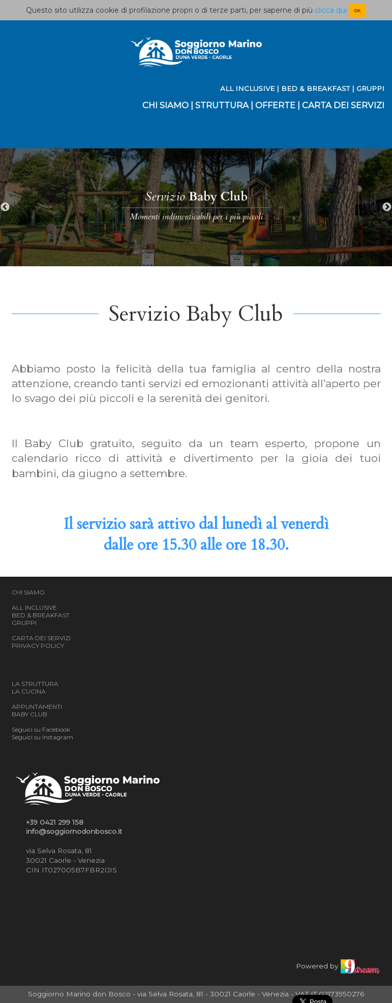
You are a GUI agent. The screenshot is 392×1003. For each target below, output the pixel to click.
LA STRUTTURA (35, 683)
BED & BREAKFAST (315, 88)
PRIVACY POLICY (38, 645)
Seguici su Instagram (42, 737)
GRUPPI (370, 88)
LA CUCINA (29, 691)
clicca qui (331, 10)
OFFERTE (275, 105)
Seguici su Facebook (41, 729)
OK (357, 10)
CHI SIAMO (165, 105)
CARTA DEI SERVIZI (343, 105)
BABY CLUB (29, 714)
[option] (196, 207)
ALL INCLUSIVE (247, 88)
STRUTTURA (222, 105)
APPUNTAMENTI (37, 706)
